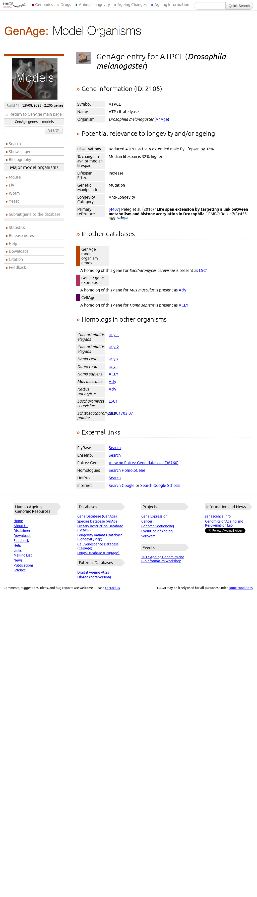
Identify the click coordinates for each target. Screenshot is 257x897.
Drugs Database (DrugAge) (98, 553)
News (18, 560)
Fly (11, 185)
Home (18, 521)
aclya (113, 366)
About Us (21, 526)
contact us (112, 587)
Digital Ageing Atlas (93, 572)
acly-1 (114, 334)
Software (148, 536)
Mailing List (23, 555)
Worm (14, 193)
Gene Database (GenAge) (97, 516)
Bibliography (20, 159)
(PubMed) (122, 218)
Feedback (17, 267)
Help (13, 243)
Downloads (18, 251)
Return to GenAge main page (36, 114)
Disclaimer (22, 531)
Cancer (146, 521)
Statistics (17, 227)
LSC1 (203, 270)
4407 (114, 209)
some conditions (241, 587)
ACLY (183, 305)
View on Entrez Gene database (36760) (143, 462)
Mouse (15, 177)
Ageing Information (171, 4)
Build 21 (13, 105)
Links (18, 550)
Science (20, 570)
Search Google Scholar (160, 485)
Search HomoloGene (127, 470)
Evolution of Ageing (157, 531)
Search (53, 130)
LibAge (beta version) (94, 577)
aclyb (113, 359)
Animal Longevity (94, 4)
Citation (16, 259)
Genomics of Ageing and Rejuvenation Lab (224, 523)
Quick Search (239, 6)
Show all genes (22, 151)
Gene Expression (154, 516)
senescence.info (218, 516)
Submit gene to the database (34, 214)
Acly (182, 290)
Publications (23, 565)
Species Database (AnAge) (98, 521)
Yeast (14, 201)
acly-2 (114, 347)
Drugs (65, 4)
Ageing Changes (132, 4)
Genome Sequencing (157, 526)
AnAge (162, 119)
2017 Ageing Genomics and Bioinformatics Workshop (162, 559)
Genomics (44, 4)
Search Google (122, 485)
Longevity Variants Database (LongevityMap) (99, 537)
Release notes (21, 235)
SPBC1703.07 (121, 413)
